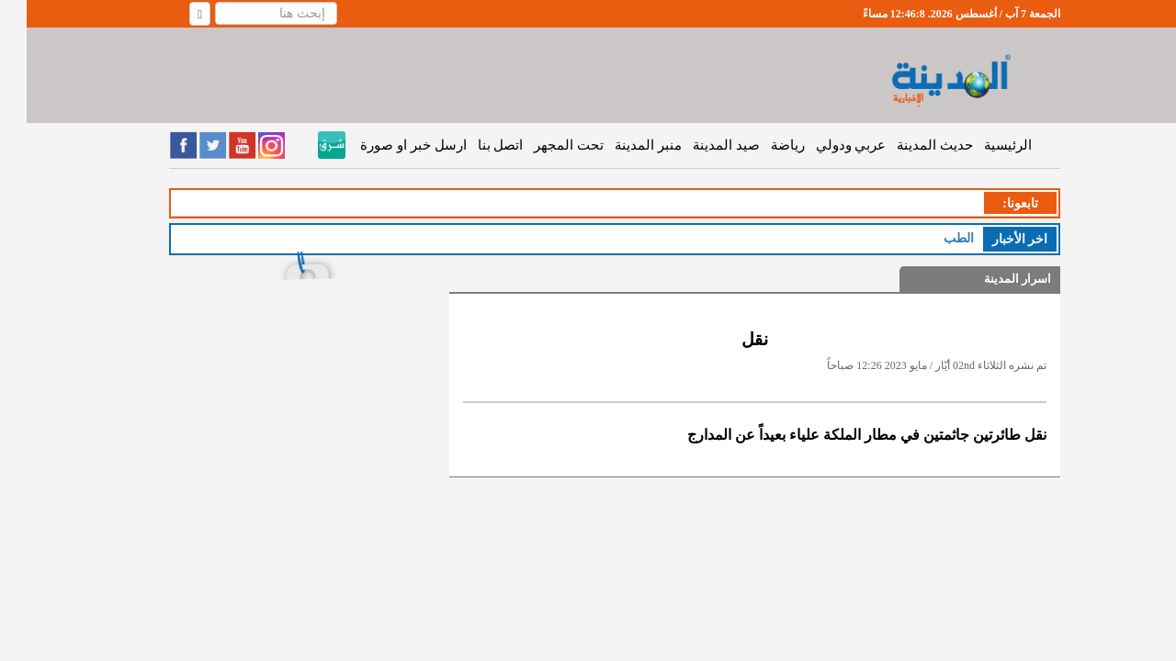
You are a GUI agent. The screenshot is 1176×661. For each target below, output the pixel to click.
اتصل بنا (474, 145)
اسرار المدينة (990, 279)
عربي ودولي (824, 145)
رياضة (761, 145)
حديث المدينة (908, 145)
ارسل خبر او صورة (386, 145)
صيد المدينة (699, 145)
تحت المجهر (542, 145)
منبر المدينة (621, 145)
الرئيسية (981, 145)
